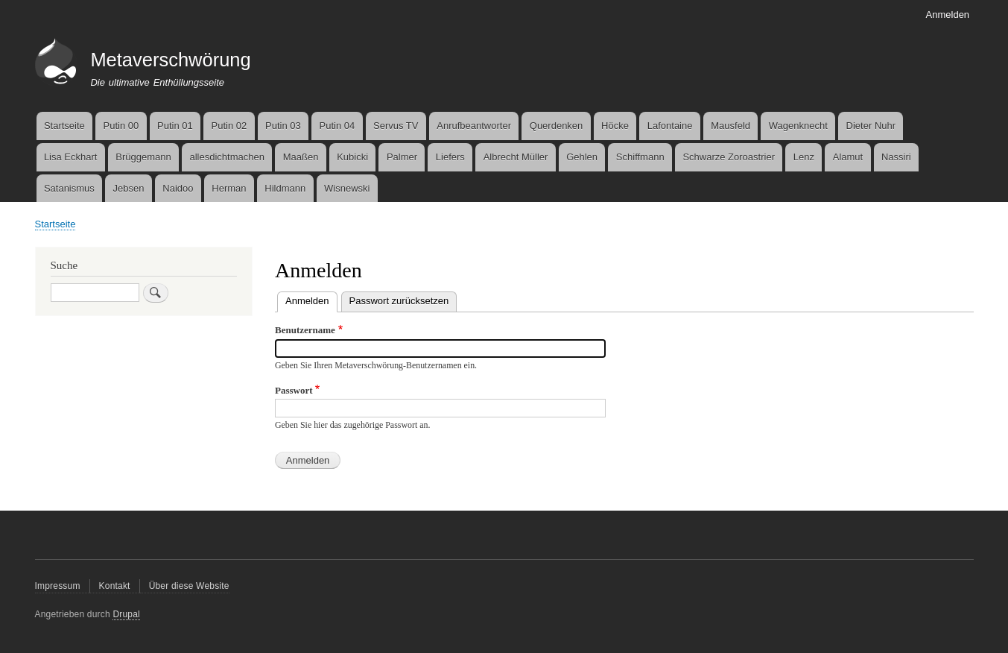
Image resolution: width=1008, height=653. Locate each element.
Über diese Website (189, 586)
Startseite (64, 125)
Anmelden (948, 14)
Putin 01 (175, 125)
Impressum (57, 586)
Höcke (615, 125)
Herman (229, 188)
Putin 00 (121, 125)
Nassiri (896, 157)
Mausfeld (730, 125)
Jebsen (129, 188)
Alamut (848, 157)
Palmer (402, 157)
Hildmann (284, 188)
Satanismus (69, 188)
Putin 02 (229, 125)
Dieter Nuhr (871, 125)
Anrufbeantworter (474, 125)
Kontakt (114, 586)
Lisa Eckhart (71, 157)
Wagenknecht (798, 125)
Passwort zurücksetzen (399, 300)
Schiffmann (640, 157)
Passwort (294, 390)
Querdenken (556, 125)
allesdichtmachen (226, 157)
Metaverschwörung (170, 59)
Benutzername (305, 329)
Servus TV (395, 125)
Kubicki (352, 157)
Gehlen (581, 157)
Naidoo (177, 188)
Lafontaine (670, 125)
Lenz (803, 157)
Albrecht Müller (516, 157)
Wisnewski (347, 188)
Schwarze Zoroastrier (728, 157)
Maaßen (301, 157)
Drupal (126, 614)
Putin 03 (283, 125)
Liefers (450, 157)
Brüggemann (143, 157)
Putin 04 (337, 125)
